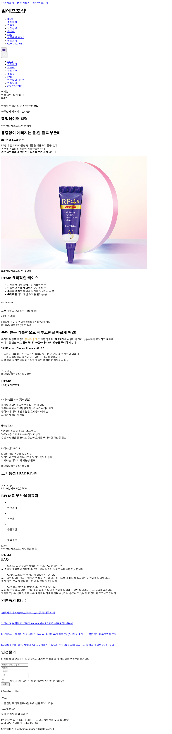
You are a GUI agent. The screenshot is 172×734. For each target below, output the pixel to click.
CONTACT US (14, 43)
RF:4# (10, 19)
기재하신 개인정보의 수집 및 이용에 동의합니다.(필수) (34, 681)
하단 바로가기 (40, 2)
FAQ (9, 34)
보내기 (5, 685)
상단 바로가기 (8, 2)
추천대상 (12, 22)
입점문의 (12, 40)
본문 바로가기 (24, 2)
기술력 (11, 25)
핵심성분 (12, 28)
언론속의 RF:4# (15, 37)
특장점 (11, 31)
